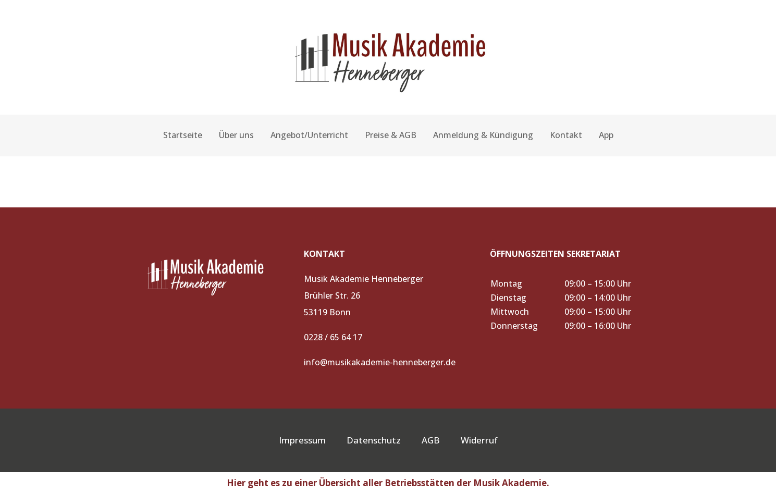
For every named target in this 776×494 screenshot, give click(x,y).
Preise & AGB (390, 135)
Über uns (236, 135)
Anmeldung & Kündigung (483, 135)
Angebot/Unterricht (309, 135)
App (606, 135)
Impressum (302, 440)
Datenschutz (374, 440)
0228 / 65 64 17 (333, 337)
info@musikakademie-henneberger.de (379, 362)
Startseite (182, 135)
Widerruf (479, 440)
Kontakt (566, 135)
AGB (441, 440)
